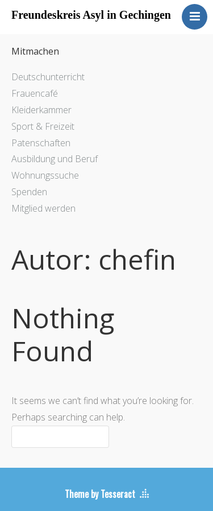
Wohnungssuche (45, 175)
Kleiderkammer (41, 110)
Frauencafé (34, 93)
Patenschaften (40, 143)
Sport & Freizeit (42, 126)
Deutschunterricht (48, 77)
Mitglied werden (43, 208)
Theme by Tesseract (100, 494)
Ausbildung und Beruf (54, 159)
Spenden (29, 192)
